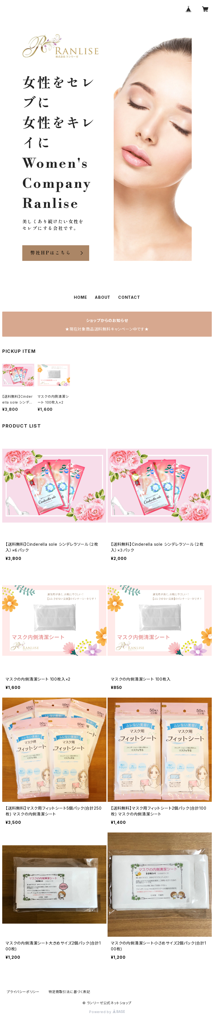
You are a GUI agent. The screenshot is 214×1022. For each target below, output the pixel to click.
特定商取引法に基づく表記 (69, 992)
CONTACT (129, 297)
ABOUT (102, 297)
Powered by (107, 1012)
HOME (80, 297)
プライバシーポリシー (23, 992)
